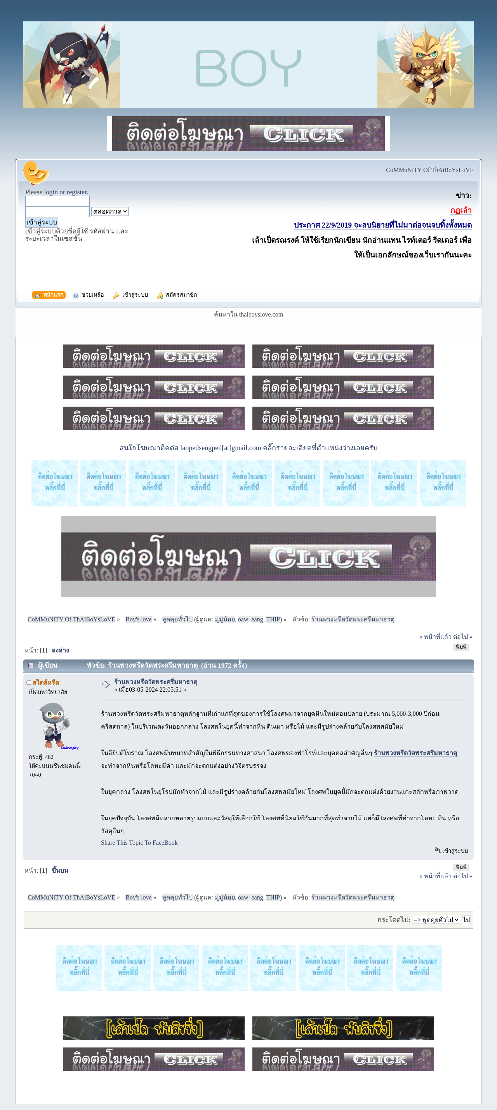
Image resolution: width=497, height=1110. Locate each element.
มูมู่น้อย (225, 619)
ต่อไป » (463, 636)
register (77, 192)
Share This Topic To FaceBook (139, 842)
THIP (273, 619)
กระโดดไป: (393, 920)
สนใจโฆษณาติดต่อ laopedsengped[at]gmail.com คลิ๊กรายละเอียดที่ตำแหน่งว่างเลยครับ (248, 448)
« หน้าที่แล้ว (435, 636)
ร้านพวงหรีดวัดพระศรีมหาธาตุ (155, 682)
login (51, 192)
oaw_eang (250, 619)
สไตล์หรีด (46, 682)
